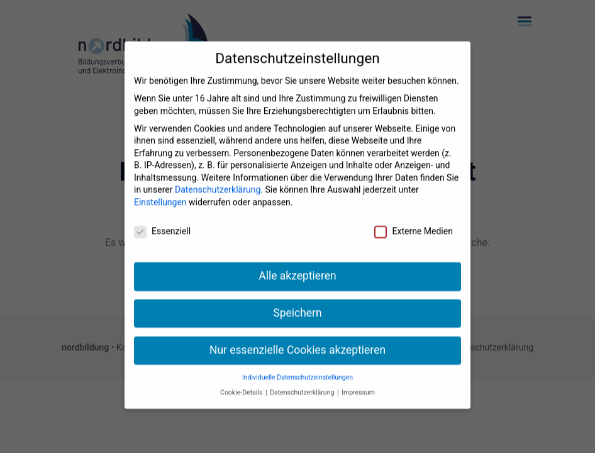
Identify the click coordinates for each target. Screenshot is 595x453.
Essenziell (162, 222)
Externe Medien (413, 222)
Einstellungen (160, 193)
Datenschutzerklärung (217, 181)
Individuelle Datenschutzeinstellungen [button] (297, 368)
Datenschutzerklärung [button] (303, 383)
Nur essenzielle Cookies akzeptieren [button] (297, 341)
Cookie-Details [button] (242, 383)
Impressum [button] (358, 383)
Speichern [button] (297, 304)
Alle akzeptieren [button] (297, 266)
